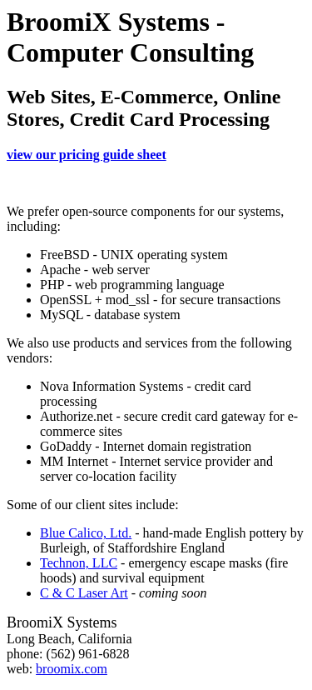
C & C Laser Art (84, 593)
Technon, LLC (78, 563)
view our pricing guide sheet (86, 155)
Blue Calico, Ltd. (85, 533)
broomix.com (71, 669)
